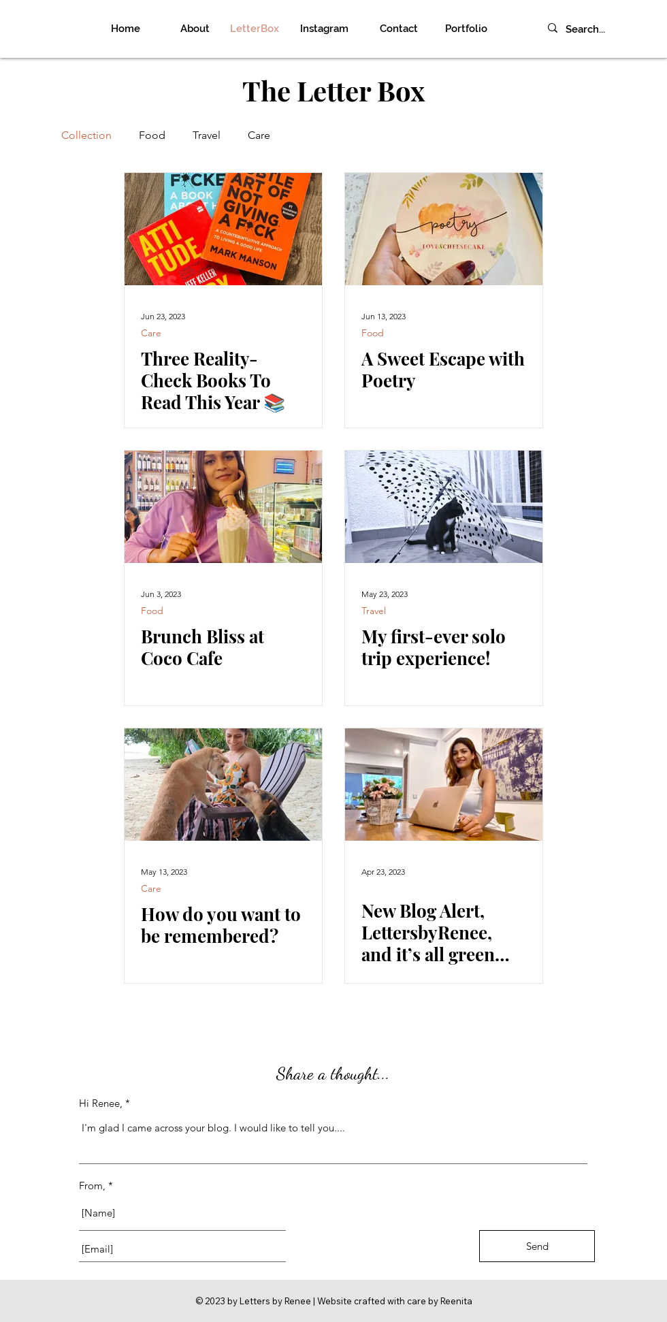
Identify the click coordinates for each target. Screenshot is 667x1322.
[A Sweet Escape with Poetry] (443, 229)
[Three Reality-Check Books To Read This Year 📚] (223, 229)
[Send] (537, 1246)
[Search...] (602, 29)
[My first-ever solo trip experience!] (443, 507)
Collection (86, 135)
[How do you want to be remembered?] (223, 784)
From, (92, 1185)
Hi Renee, (101, 1103)
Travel (207, 135)
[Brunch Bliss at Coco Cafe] (223, 507)
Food (152, 135)
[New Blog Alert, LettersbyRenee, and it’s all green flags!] (443, 784)
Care (259, 135)
